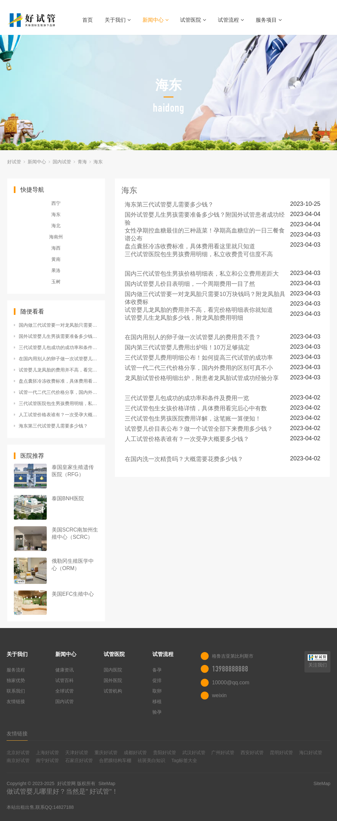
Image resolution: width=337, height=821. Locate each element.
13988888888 (230, 669)
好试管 (14, 161)
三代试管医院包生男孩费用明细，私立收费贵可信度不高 (58, 403)
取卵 (157, 691)
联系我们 (16, 691)
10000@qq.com (230, 682)
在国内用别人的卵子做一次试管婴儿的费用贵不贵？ (58, 358)
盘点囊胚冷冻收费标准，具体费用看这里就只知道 (58, 381)
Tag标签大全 (184, 760)
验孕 (157, 712)
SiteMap (106, 783)
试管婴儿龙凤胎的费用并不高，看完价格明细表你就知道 (58, 369)
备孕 (157, 669)
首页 (87, 20)
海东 (98, 161)
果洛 (56, 270)
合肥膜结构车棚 (115, 760)
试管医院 (193, 20)
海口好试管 (310, 752)
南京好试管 (18, 760)
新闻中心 (155, 20)
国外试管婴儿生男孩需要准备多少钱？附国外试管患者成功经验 (58, 336)
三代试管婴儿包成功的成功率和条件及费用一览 (58, 347)
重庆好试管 (105, 752)
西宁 (56, 203)
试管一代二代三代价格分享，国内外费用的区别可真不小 (58, 392)
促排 (157, 680)
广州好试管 (222, 752)
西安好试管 (252, 752)
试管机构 (113, 691)
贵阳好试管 (164, 752)
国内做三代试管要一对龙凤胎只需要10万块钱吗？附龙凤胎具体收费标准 (58, 325)
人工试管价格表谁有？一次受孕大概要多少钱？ (58, 414)
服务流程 (16, 669)
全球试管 (64, 691)
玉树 (56, 281)
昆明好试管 (281, 752)
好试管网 (66, 783)
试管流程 (231, 20)
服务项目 (269, 20)
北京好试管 (18, 752)
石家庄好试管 (79, 760)
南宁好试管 (47, 760)
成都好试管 (135, 752)
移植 (157, 701)
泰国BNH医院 (68, 498)
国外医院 (113, 680)
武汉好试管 (193, 752)
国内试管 (62, 161)
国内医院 (113, 669)
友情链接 (16, 701)
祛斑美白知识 (151, 760)
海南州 (56, 236)
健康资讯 (64, 669)
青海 (82, 161)
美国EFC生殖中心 (73, 594)
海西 (56, 248)
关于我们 (118, 20)
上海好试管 (47, 752)
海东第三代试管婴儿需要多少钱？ (53, 425)
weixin (219, 695)
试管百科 (64, 680)
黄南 (56, 259)
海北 (56, 225)
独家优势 (16, 680)
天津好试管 (76, 752)
